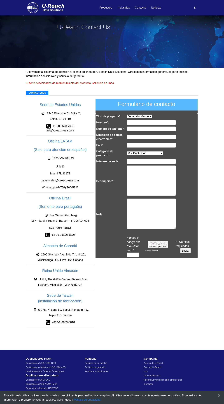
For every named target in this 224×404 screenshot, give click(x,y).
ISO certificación (152, 375)
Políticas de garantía (95, 367)
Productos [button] (105, 7)
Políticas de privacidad (96, 363)
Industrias (124, 7)
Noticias (156, 7)
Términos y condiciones (96, 371)
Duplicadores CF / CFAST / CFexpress (45, 371)
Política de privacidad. (87, 399)
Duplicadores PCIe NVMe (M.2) (41, 384)
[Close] (219, 395)
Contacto (140, 7)
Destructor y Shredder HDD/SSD (42, 388)
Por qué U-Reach (152, 367)
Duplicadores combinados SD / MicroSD (46, 367)
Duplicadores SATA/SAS (38, 380)
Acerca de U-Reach (153, 363)
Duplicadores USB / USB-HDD (41, 363)
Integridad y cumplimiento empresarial (163, 380)
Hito (146, 371)
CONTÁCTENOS (37, 93)
